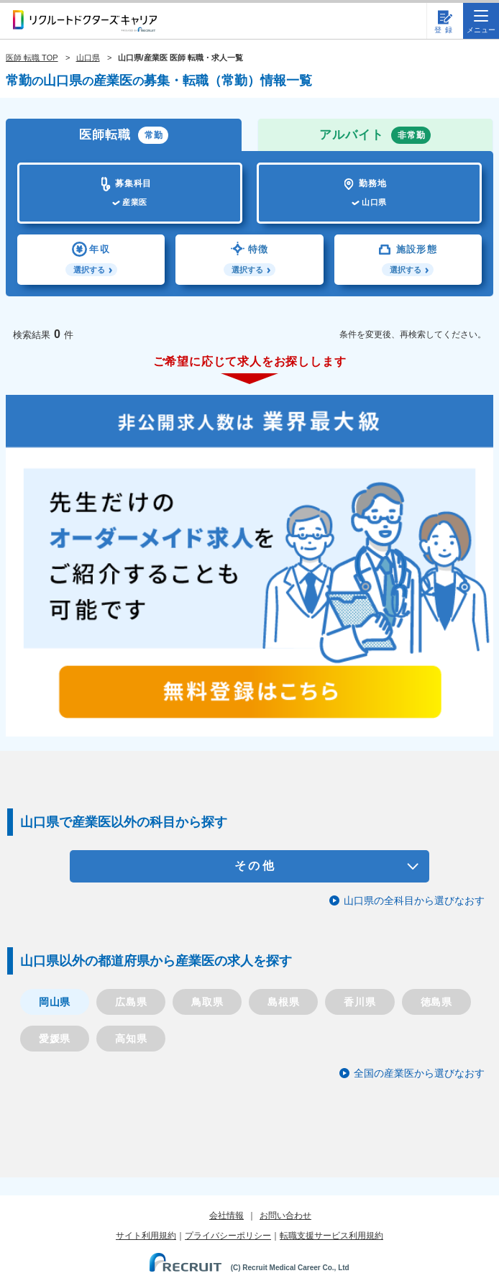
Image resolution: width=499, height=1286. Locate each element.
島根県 (283, 1002)
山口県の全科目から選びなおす (414, 900)
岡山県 (54, 1002)
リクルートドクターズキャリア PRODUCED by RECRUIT (85, 21)
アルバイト (375, 135)
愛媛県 (54, 1038)
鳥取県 (207, 1002)
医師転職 (123, 135)
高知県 (131, 1038)
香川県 (359, 1002)
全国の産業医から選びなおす (419, 1073)
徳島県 (436, 1002)
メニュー (481, 22)
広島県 (131, 1002)
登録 (445, 30)
